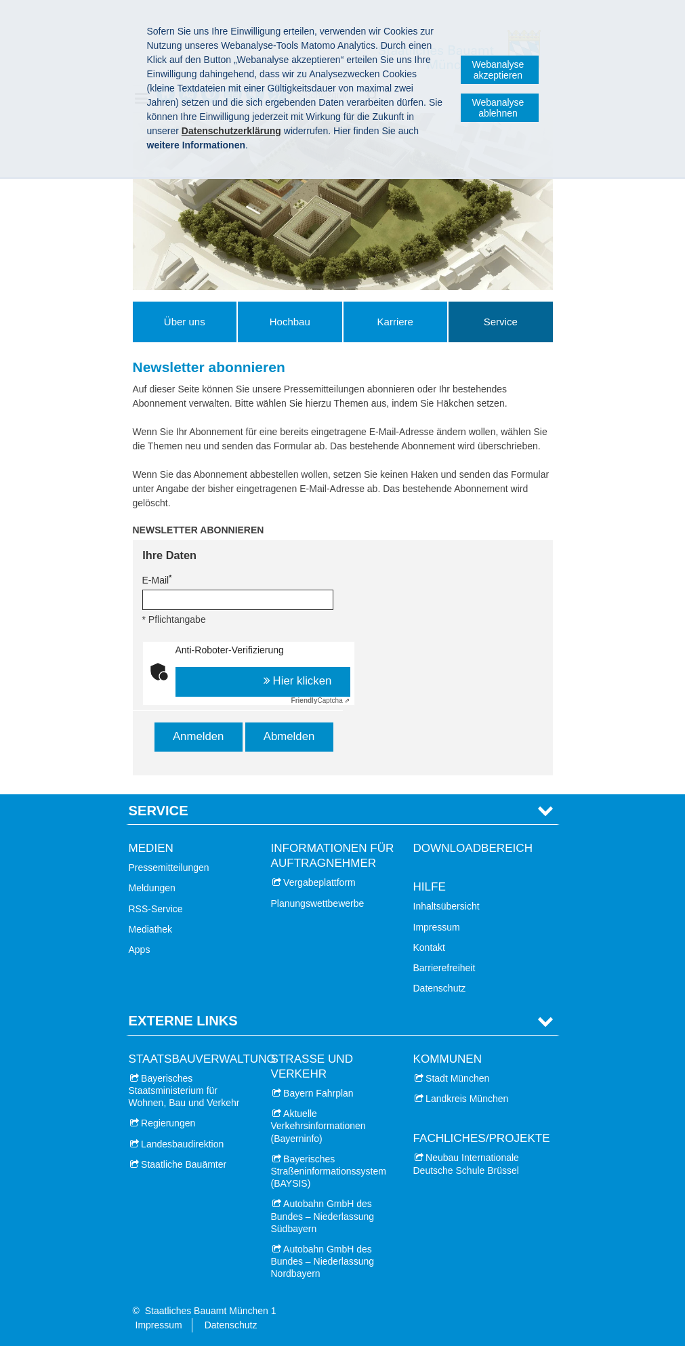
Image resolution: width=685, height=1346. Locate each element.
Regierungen (168, 1123)
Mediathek (151, 929)
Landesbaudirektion (182, 1144)
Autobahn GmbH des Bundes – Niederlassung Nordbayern (323, 1261)
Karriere (395, 321)
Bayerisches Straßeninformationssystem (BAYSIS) (328, 1171)
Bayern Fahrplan (318, 1093)
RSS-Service (156, 908)
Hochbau (290, 321)
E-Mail (157, 579)
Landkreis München (466, 1098)
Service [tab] (158, 810)
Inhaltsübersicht (446, 906)
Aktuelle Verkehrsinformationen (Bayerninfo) (318, 1125)
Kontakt (429, 947)
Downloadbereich (473, 848)
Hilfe (429, 886)
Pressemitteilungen (169, 867)
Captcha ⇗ (320, 700)
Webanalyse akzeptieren (498, 70)
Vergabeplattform (319, 882)
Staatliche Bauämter (183, 1164)
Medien (151, 848)
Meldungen (152, 887)
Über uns (184, 321)
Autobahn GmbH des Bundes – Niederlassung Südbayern (323, 1215)
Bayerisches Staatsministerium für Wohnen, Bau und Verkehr (184, 1090)
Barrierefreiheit (444, 967)
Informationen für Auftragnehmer (332, 856)
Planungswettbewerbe (318, 903)
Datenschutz (439, 988)
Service (501, 321)
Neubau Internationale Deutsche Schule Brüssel (466, 1163)
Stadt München (457, 1078)
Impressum (436, 927)
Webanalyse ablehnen (498, 108)
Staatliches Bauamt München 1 (210, 1310)
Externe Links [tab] (183, 1020)
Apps (139, 949)
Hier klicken (302, 680)
